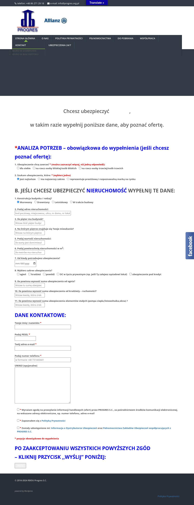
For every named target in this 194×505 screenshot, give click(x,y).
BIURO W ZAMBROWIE (24, 50)
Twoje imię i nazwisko (43, 325)
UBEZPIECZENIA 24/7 (59, 45)
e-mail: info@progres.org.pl (64, 3)
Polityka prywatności (69, 38)
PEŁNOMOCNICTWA (100, 38)
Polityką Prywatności (53, 420)
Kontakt (20, 45)
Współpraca (147, 38)
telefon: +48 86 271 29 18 (30, 3)
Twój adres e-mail (43, 346)
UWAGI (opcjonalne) (42, 384)
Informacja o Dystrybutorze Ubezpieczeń (74, 428)
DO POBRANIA (125, 38)
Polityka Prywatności (168, 496)
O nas (45, 38)
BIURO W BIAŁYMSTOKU (25, 54)
